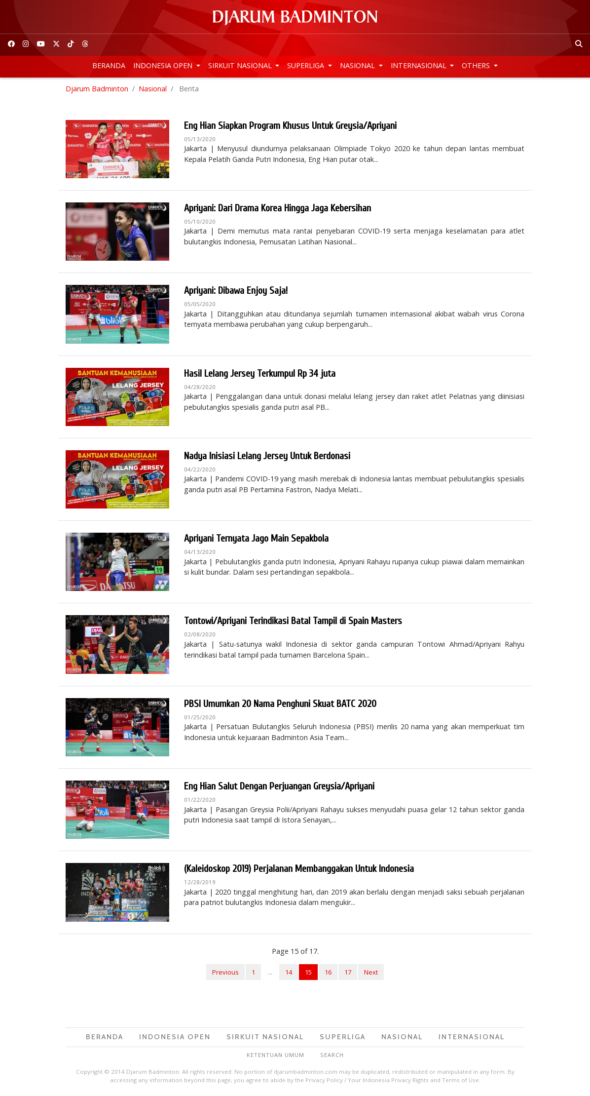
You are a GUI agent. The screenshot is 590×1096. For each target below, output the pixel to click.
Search (332, 1054)
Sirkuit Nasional (241, 65)
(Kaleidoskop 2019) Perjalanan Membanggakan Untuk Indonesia (299, 868)
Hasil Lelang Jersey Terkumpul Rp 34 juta (259, 373)
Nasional (358, 65)
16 (328, 972)
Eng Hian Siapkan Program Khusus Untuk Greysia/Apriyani (290, 125)
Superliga (306, 65)
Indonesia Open (163, 65)
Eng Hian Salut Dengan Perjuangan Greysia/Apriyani (279, 786)
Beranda (108, 65)
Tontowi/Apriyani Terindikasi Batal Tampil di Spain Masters (293, 620)
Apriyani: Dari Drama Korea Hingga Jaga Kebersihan (277, 208)
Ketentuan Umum (275, 1054)
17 (347, 972)
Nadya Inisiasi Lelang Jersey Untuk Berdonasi (267, 456)
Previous (225, 972)
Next (371, 972)
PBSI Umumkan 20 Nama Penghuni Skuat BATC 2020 (280, 703)
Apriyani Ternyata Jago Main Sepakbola (256, 538)
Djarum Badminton (97, 88)
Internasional (419, 65)
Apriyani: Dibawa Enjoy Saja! (236, 290)
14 (288, 972)
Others (477, 65)
